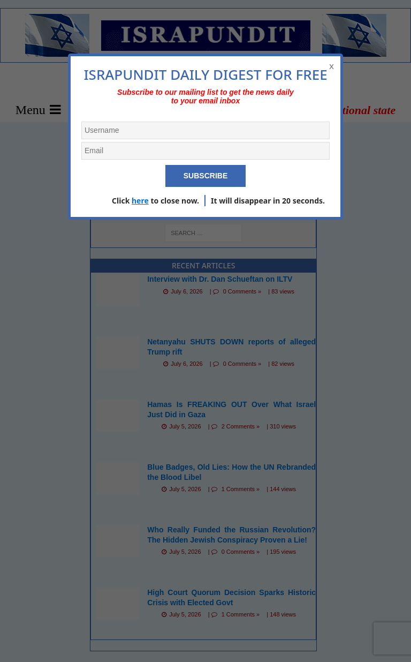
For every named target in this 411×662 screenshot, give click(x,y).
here (140, 200)
